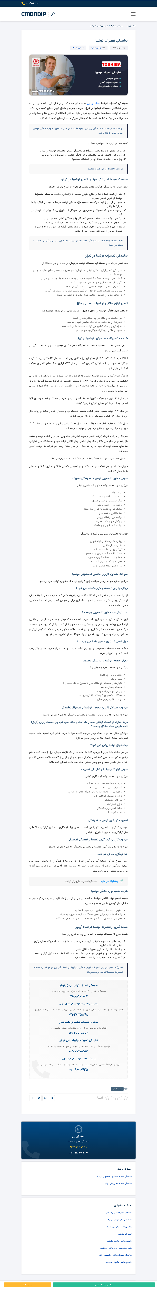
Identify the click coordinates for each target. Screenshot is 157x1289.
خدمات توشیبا (117, 1089)
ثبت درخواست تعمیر (104, 1285)
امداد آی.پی (94, 103)
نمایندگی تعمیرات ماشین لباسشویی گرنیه (115, 1255)
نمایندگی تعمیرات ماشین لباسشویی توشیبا (114, 1176)
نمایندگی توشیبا (117, 25)
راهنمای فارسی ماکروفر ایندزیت (119, 1262)
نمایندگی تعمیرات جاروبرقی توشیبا (81, 881)
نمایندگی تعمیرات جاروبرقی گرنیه (118, 1212)
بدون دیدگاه (76, 47)
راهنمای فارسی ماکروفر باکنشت (119, 1241)
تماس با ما (27, 1285)
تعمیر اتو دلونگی (125, 1234)
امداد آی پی (131, 25)
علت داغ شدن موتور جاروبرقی (119, 1219)
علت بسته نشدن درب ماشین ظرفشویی (115, 1248)
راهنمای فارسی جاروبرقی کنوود (119, 1226)
